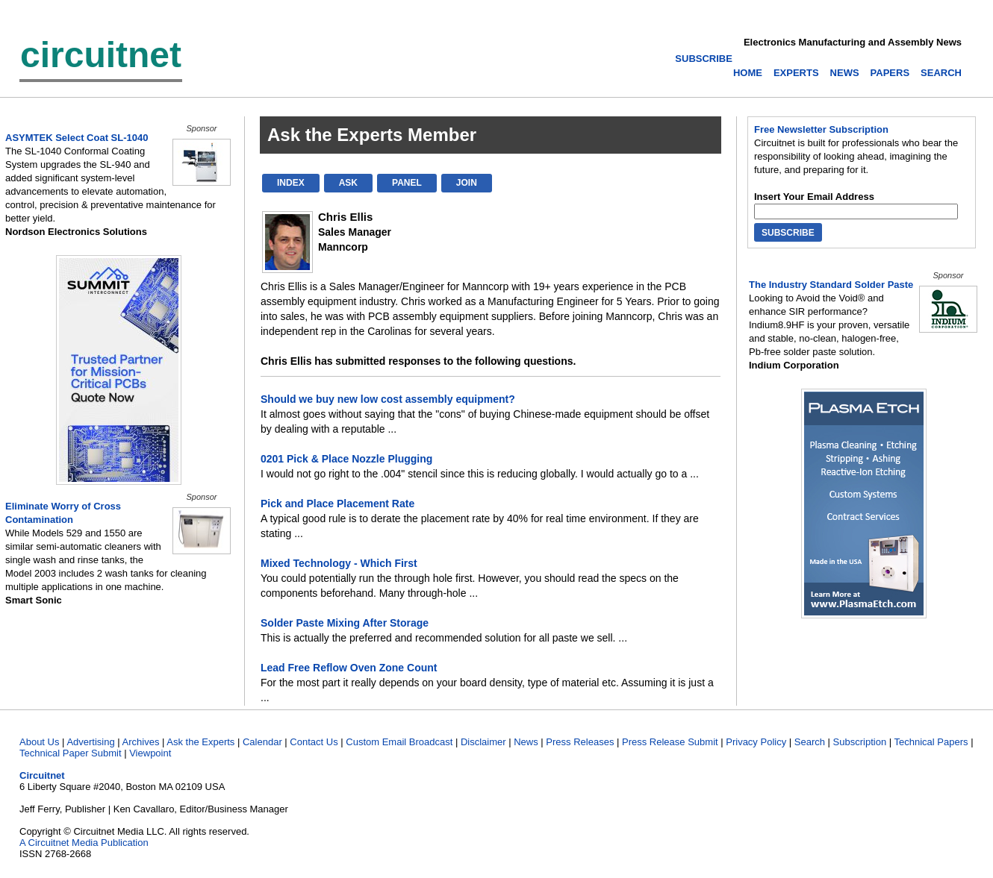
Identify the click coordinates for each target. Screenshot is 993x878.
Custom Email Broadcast (399, 741)
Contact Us (313, 741)
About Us (39, 741)
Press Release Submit (670, 741)
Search (809, 741)
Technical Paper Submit (70, 753)
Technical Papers (931, 741)
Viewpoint (150, 753)
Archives (141, 741)
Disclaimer (483, 741)
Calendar (262, 741)
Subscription (860, 741)
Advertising (90, 741)
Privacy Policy (756, 741)
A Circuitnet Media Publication (84, 842)
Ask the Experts (200, 741)
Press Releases (580, 741)
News (526, 741)
